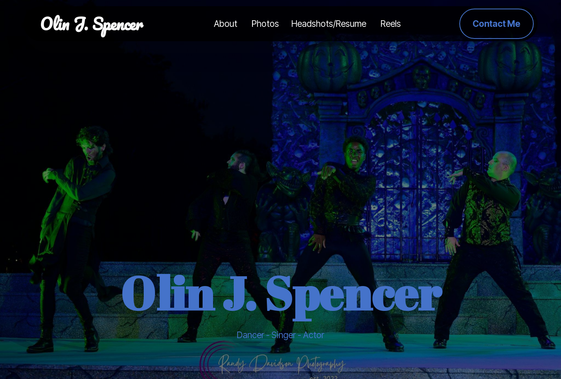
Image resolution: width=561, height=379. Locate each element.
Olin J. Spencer (91, 24)
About (226, 23)
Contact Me (496, 23)
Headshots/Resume (329, 23)
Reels (391, 23)
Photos (265, 23)
